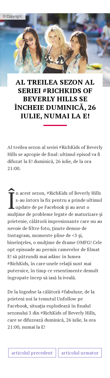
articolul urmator (80, 353)
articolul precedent (32, 353)
